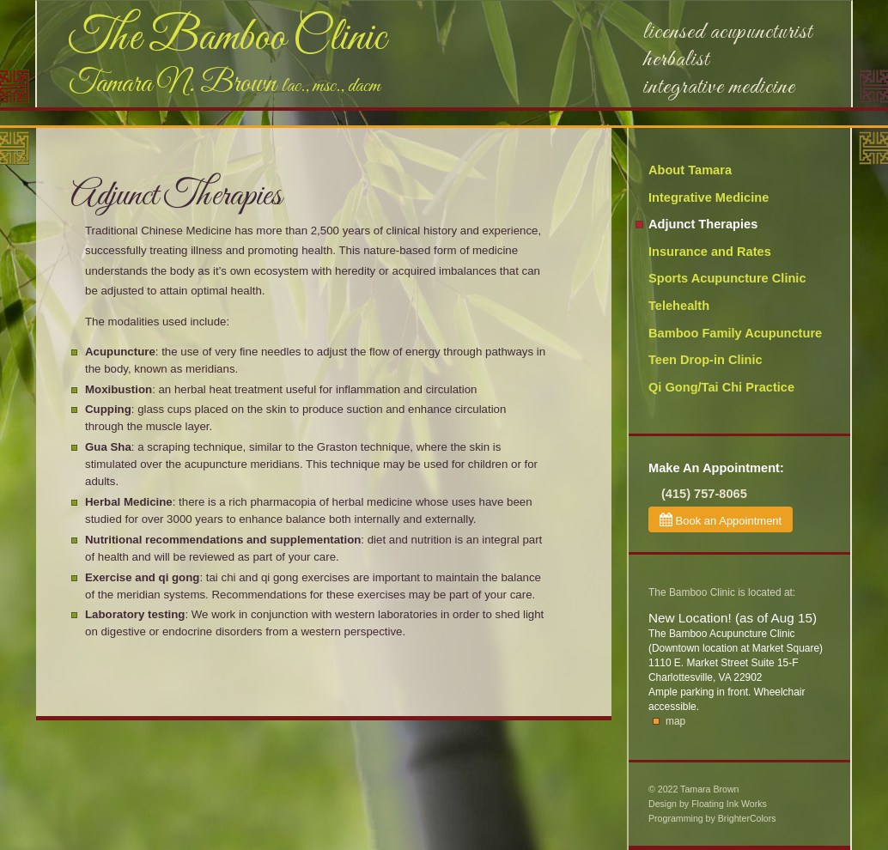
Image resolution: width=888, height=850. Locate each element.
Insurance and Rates (709, 251)
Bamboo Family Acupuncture (735, 333)
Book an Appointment (721, 520)
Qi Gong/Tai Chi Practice (721, 387)
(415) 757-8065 (704, 494)
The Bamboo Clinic (227, 38)
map (675, 721)
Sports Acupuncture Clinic (727, 278)
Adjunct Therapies (702, 224)
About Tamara (690, 170)
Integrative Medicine (708, 197)
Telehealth (678, 306)
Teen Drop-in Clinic (705, 360)
